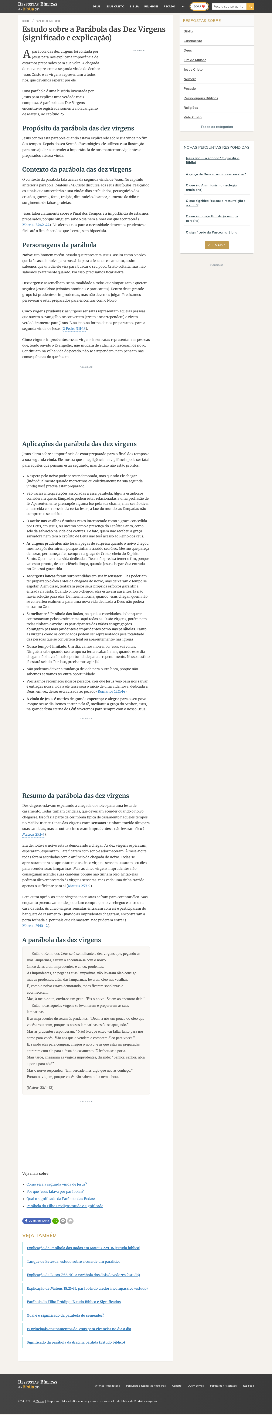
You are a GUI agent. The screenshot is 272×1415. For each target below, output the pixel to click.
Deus (96, 6)
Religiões (151, 6)
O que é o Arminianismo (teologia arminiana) (211, 187)
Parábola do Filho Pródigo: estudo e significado (65, 1206)
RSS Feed (248, 1385)
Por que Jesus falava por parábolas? (55, 1191)
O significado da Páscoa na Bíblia (212, 232)
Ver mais (217, 245)
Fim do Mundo (195, 60)
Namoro (190, 79)
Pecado (169, 6)
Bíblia (134, 6)
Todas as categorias (217, 126)
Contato (176, 1385)
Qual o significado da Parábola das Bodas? (61, 1199)
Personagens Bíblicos (201, 98)
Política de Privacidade (223, 1385)
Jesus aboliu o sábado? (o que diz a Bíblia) (212, 160)
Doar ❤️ (199, 6)
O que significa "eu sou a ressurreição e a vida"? (216, 203)
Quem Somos (196, 1385)
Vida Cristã (193, 117)
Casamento (193, 41)
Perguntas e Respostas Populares (146, 1385)
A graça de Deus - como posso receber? (216, 174)
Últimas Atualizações (107, 1385)
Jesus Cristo (115, 6)
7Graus (39, 1401)
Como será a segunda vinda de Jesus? (57, 1184)
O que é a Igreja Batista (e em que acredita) (212, 218)
